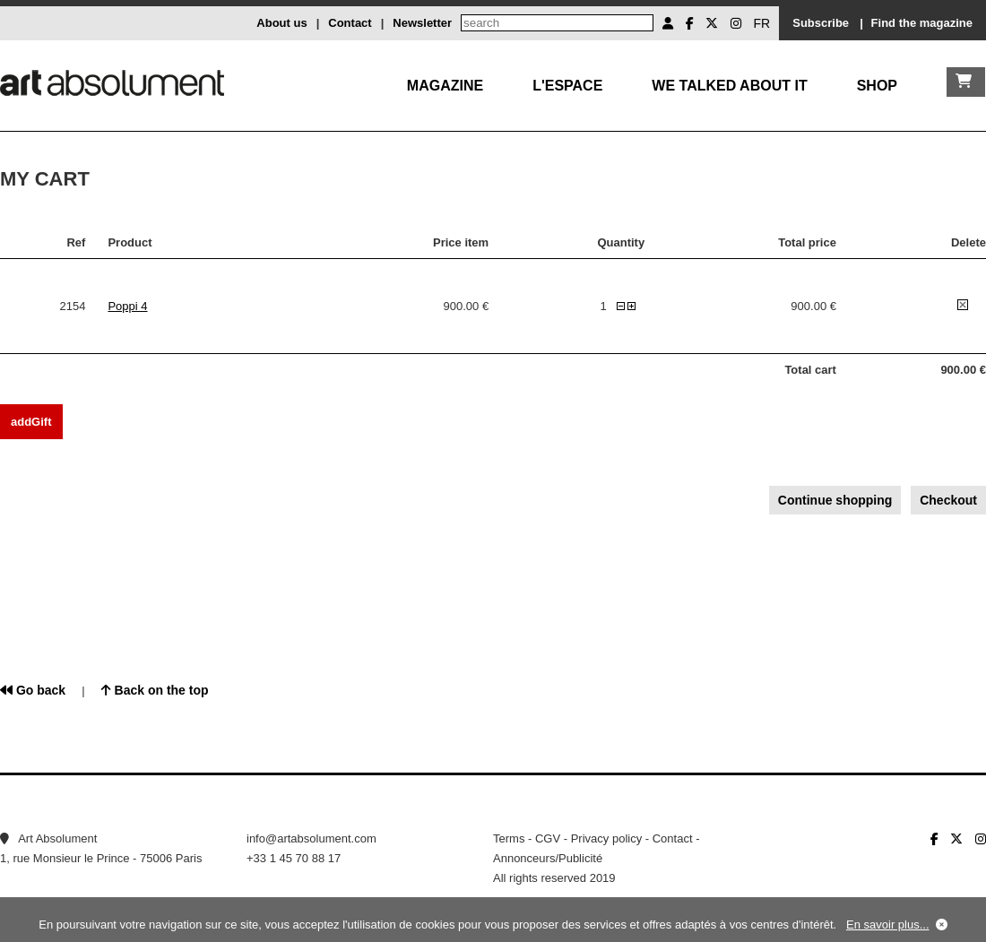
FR (762, 23)
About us (281, 23)
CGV (547, 838)
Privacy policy (606, 838)
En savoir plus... (888, 924)
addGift (31, 421)
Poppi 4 (127, 306)
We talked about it (729, 85)
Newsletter (422, 23)
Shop (877, 85)
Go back (32, 690)
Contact (349, 23)
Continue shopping (835, 500)
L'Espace (567, 85)
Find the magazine (922, 23)
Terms (508, 838)
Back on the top (155, 690)
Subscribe (820, 23)
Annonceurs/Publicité (547, 858)
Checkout (948, 500)
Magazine (445, 85)
